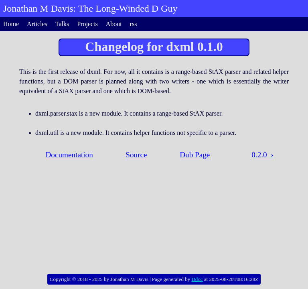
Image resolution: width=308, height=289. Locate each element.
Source (136, 155)
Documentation (69, 155)
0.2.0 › (262, 155)
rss (133, 23)
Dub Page (195, 155)
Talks (62, 23)
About (114, 23)
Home (11, 23)
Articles (37, 23)
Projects (87, 23)
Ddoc (197, 279)
